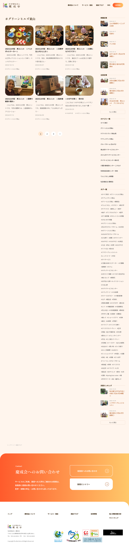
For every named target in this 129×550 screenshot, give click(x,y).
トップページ (11, 445)
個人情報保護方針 (115, 514)
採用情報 (119, 5)
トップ (10, 514)
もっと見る (112, 112)
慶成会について (73, 5)
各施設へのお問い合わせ (93, 471)
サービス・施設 (87, 5)
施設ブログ (100, 5)
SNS (109, 5)
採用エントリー (93, 484)
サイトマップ (113, 518)
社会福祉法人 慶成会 (11, 5)
